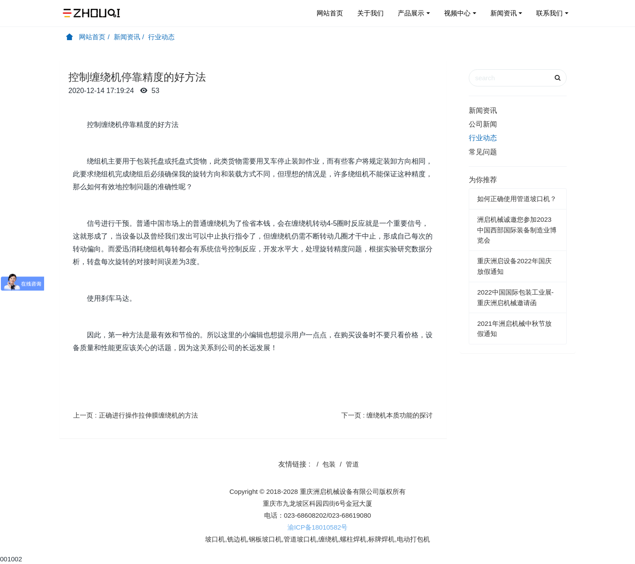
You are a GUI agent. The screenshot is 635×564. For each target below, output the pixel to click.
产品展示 (411, 13)
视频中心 (457, 13)
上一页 (135, 415)
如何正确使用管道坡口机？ (517, 198)
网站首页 (330, 13)
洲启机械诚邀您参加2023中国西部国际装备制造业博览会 (517, 230)
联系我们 (549, 13)
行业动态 (161, 37)
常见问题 (483, 152)
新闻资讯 (503, 13)
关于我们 (370, 13)
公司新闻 (483, 124)
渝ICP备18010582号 (318, 527)
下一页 (387, 415)
